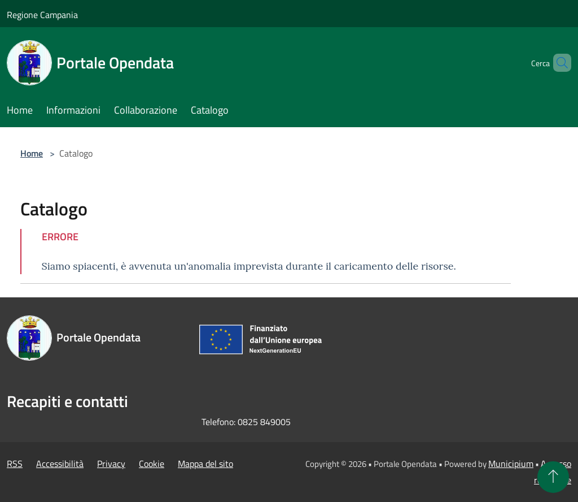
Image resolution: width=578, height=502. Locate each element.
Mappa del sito (205, 463)
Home (31, 153)
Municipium (510, 463)
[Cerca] (557, 62)
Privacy (111, 463)
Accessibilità (60, 463)
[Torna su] (553, 477)
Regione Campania (42, 14)
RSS (15, 463)
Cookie (151, 463)
